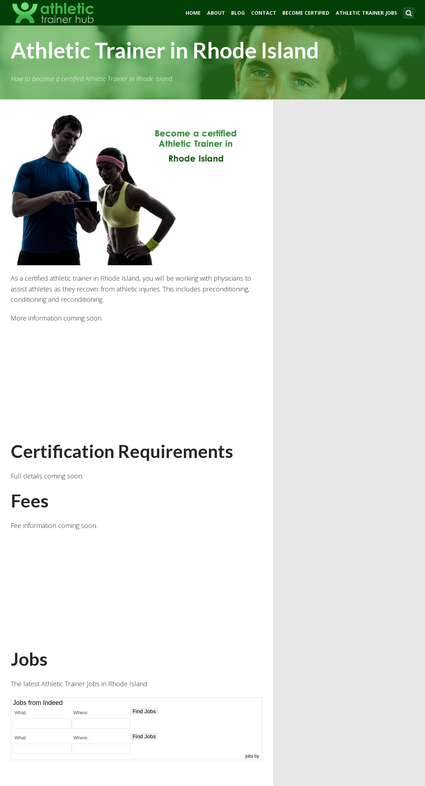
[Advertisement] (136, 381)
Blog (238, 12)
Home (193, 12)
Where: (81, 712)
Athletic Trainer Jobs (366, 12)
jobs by (252, 756)
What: (21, 712)
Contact (263, 12)
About (216, 12)
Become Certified (305, 12)
